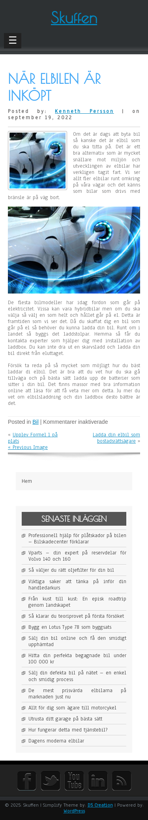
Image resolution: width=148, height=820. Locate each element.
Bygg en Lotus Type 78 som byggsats (69, 627)
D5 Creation (100, 805)
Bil (35, 422)
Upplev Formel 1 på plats (33, 438)
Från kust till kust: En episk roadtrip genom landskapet (77, 602)
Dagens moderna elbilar (56, 740)
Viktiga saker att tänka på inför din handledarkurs (77, 584)
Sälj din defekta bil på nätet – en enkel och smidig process (77, 676)
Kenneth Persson (84, 111)
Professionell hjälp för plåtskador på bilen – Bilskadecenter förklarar (77, 538)
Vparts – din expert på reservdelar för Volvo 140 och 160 (77, 556)
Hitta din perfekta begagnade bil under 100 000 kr (77, 658)
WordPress (74, 811)
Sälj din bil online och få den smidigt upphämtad (77, 641)
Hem (27, 481)
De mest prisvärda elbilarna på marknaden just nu (77, 693)
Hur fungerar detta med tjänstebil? (67, 729)
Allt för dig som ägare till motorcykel (72, 707)
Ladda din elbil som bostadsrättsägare (116, 438)
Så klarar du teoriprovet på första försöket (76, 616)
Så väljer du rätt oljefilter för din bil (71, 570)
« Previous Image (28, 447)
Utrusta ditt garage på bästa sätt (65, 718)
